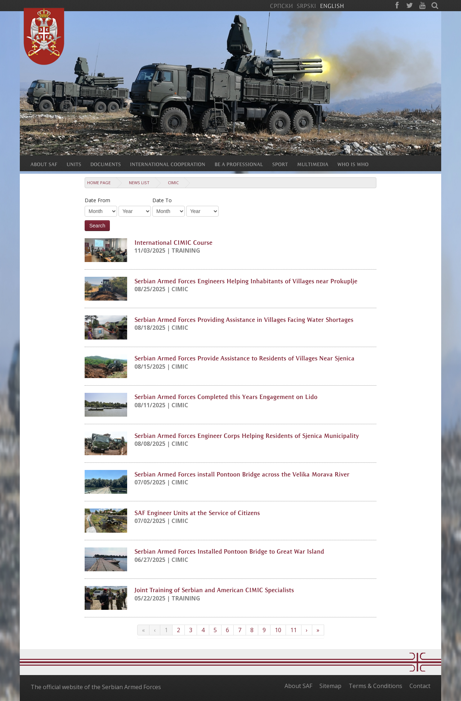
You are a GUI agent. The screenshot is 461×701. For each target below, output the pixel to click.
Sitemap (330, 686)
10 (278, 630)
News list (139, 182)
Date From (97, 200)
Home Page (99, 182)
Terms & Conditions (375, 686)
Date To (162, 200)
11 (293, 630)
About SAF (298, 686)
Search (97, 226)
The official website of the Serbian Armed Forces (96, 687)
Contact (419, 686)
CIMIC (173, 182)
